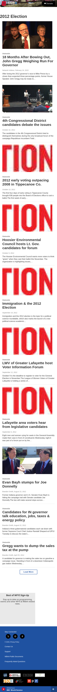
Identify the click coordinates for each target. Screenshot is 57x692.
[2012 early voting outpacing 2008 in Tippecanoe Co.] (27, 158)
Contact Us (9, 646)
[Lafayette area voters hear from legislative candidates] (27, 400)
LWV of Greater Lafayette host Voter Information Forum (27, 365)
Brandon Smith (7, 491)
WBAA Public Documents (14, 656)
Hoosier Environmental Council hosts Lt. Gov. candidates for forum (21, 244)
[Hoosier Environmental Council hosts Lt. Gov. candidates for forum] (27, 218)
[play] (3, 689)
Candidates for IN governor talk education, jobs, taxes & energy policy (26, 516)
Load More (28, 572)
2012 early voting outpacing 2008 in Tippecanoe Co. (25, 182)
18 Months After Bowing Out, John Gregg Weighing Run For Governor (27, 61)
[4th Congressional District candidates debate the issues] (27, 98)
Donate (49, 3)
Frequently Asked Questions (15, 661)
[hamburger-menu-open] (4, 3)
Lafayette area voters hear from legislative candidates (25, 425)
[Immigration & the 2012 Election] (27, 281)
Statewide (6, 54)
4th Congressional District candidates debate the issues (26, 123)
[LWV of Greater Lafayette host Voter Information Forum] (27, 341)
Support (7, 651)
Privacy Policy (14, 642)
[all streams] (54, 689)
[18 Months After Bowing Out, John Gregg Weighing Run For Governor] (27, 35)
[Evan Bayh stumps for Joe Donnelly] (27, 460)
